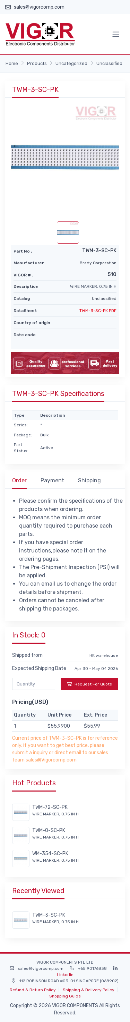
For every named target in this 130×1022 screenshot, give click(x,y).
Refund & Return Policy (33, 989)
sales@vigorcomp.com (39, 7)
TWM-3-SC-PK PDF (97, 310)
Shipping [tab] (89, 480)
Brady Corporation (98, 263)
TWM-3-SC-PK (48, 915)
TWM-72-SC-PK (50, 807)
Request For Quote (89, 684)
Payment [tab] (52, 480)
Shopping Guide (65, 996)
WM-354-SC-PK (50, 854)
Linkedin (65, 974)
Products (37, 63)
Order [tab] (19, 480)
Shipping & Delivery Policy (88, 989)
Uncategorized (71, 63)
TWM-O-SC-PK (48, 830)
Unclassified (109, 63)
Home (12, 63)
